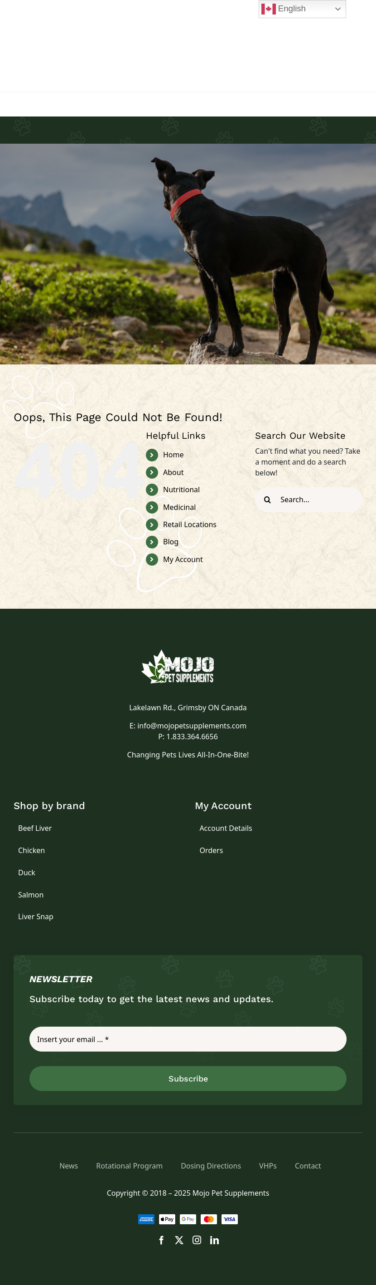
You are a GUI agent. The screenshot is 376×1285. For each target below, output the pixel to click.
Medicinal (179, 507)
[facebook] (161, 1240)
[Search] (267, 499)
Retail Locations (190, 524)
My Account (183, 559)
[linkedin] (214, 1240)
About (173, 472)
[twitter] (179, 1240)
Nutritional (181, 490)
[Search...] (308, 499)
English (283, 9)
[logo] (188, 653)
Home (173, 455)
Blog (170, 542)
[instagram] (197, 1240)
